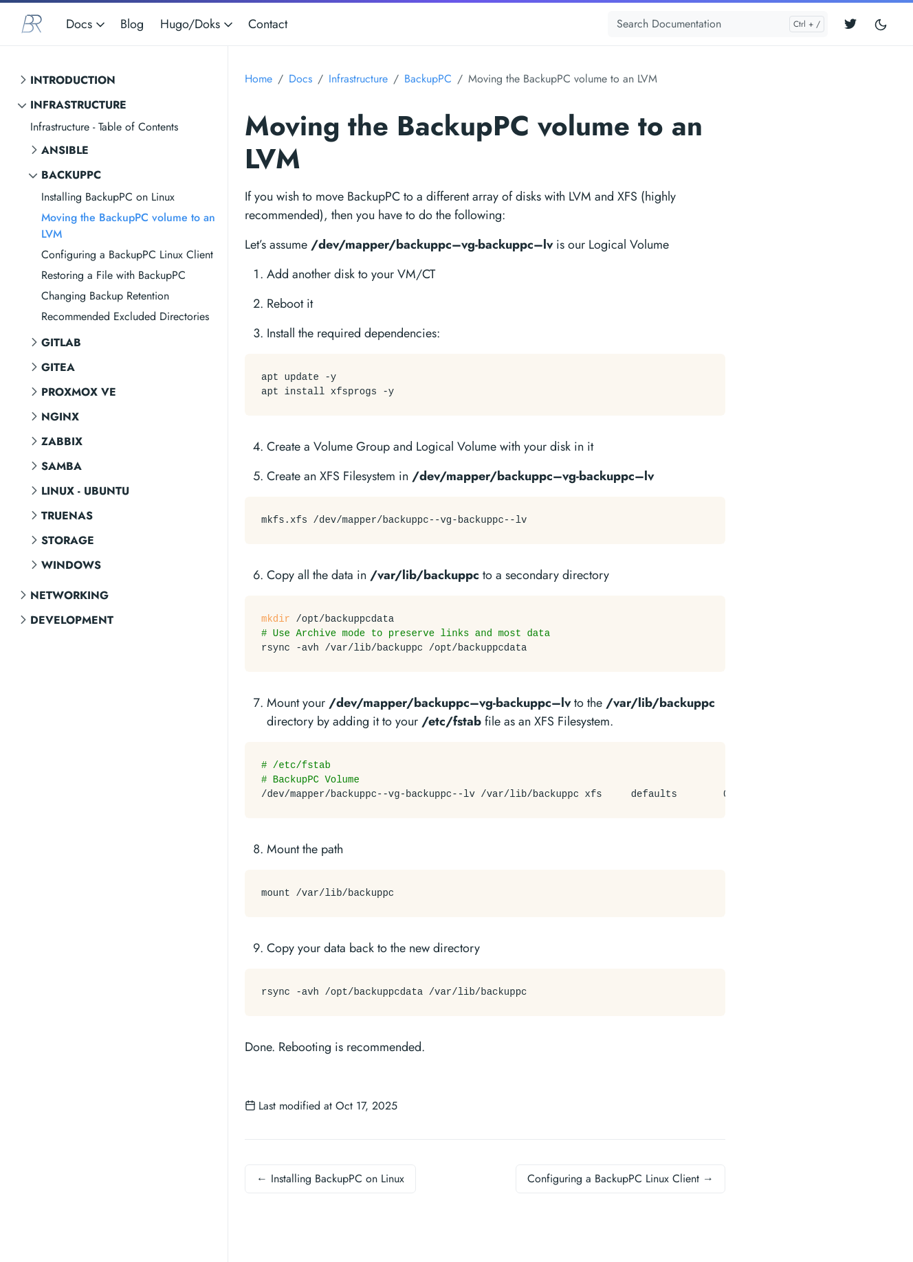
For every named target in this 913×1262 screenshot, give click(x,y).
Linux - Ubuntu (85, 491)
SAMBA (61, 466)
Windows (71, 565)
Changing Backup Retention (105, 296)
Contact (267, 24)
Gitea (58, 367)
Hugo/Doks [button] (197, 24)
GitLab (61, 342)
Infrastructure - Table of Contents (104, 127)
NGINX (60, 417)
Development (71, 620)
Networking (69, 595)
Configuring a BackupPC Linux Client (127, 254)
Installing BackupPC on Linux (108, 197)
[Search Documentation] (718, 24)
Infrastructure (78, 105)
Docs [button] (86, 24)
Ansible (65, 150)
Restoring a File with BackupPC (113, 275)
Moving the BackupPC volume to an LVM (128, 226)
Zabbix (61, 441)
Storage (67, 540)
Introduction (73, 80)
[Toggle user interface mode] (881, 24)
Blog (132, 24)
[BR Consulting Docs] (31, 24)
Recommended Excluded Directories (125, 316)
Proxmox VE (78, 392)
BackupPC (71, 175)
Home (258, 79)
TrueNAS (67, 515)
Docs (300, 79)
